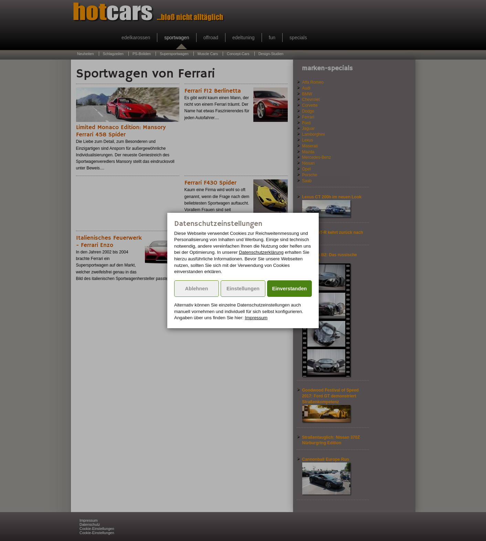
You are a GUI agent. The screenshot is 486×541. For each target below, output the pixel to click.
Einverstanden (289, 288)
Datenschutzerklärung (261, 252)
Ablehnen (196, 288)
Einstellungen (243, 288)
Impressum (256, 317)
